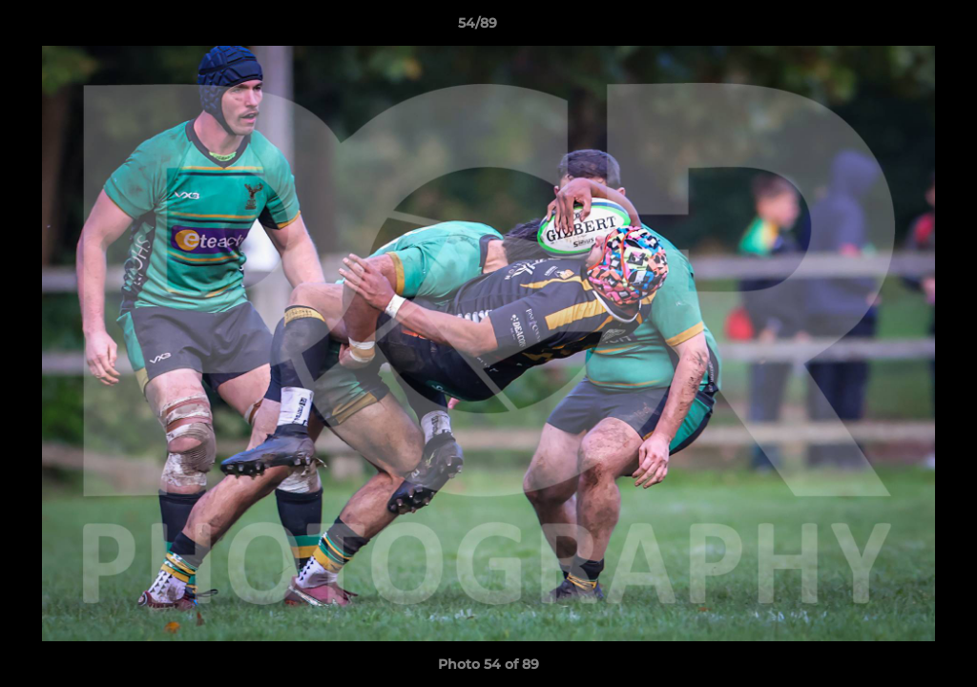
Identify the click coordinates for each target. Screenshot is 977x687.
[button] (896, 27)
